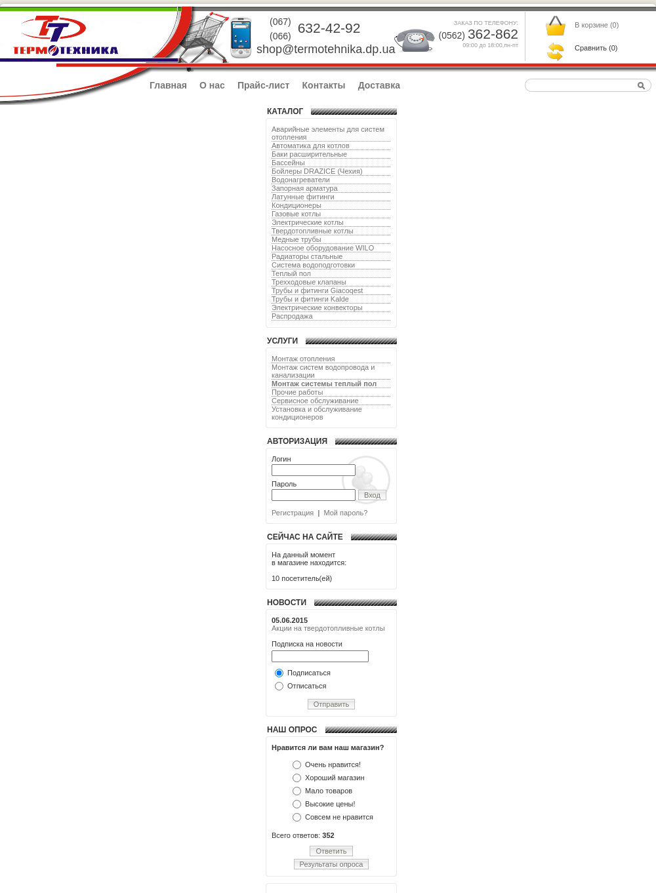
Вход (372, 495)
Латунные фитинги (303, 197)
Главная (168, 85)
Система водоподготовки (313, 265)
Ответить (331, 851)
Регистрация (293, 513)
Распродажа (292, 316)
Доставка (379, 85)
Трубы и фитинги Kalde (310, 299)
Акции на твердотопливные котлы (328, 628)
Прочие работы (297, 392)
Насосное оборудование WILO (323, 248)
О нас (212, 85)
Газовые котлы (296, 214)
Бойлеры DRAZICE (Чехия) (317, 171)
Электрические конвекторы (317, 307)
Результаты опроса (331, 864)
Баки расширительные (309, 154)
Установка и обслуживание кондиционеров (317, 413)
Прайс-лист (263, 85)
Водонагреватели (301, 180)
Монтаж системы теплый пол (324, 383)
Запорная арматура (305, 188)
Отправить (332, 704)
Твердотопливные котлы (313, 231)
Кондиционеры (296, 205)
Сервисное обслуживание (315, 401)
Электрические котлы (308, 222)
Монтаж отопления (303, 359)
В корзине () (597, 25)
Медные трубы (296, 239)
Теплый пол (291, 273)
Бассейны (288, 163)
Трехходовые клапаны (309, 282)
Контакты (324, 85)
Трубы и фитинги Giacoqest (317, 290)
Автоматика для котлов (311, 145)
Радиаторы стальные (307, 256)
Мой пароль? (345, 513)
